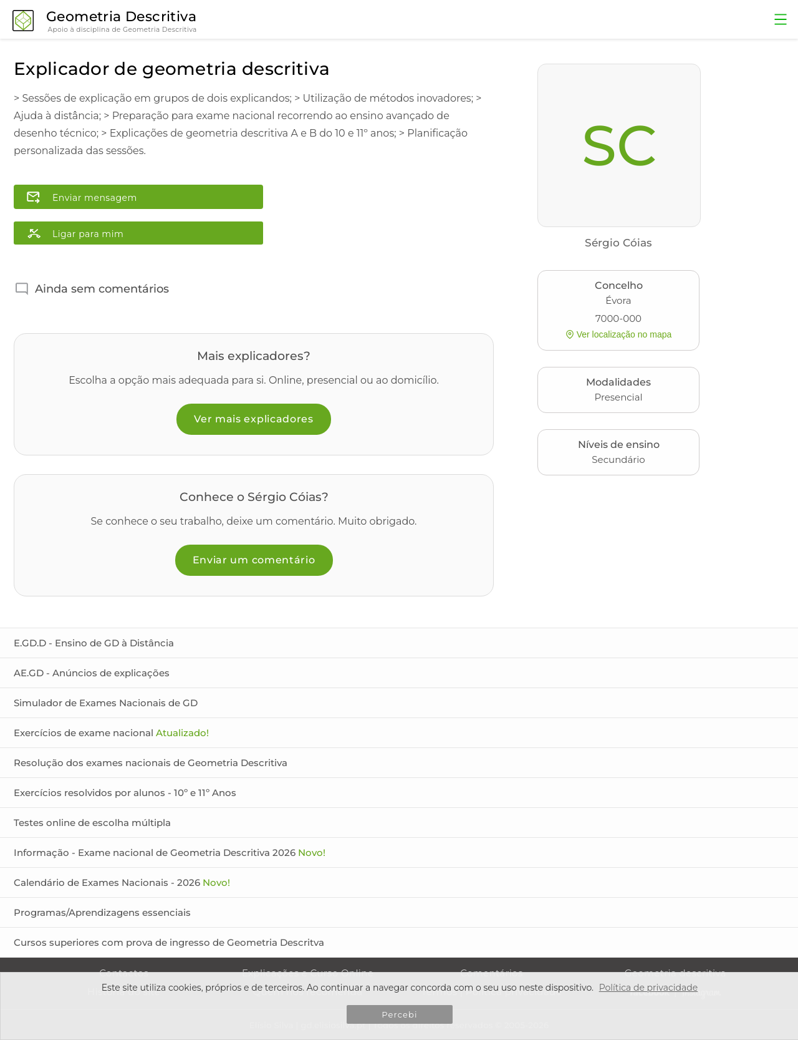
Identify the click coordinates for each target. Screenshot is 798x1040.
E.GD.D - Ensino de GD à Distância (94, 643)
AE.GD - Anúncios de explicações (92, 673)
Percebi (399, 1014)
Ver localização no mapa (618, 334)
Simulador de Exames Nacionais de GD (106, 703)
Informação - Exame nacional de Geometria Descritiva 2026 (169, 852)
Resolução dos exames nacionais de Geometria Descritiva (150, 763)
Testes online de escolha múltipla (92, 823)
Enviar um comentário (254, 560)
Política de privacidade (648, 987)
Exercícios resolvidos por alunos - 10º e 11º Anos (125, 793)
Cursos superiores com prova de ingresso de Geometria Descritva (169, 942)
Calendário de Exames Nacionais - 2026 (122, 882)
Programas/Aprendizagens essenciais (102, 912)
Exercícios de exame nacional (111, 733)
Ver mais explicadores (254, 419)
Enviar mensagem (94, 197)
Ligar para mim (87, 234)
